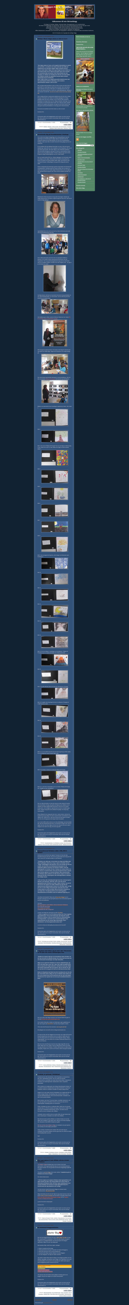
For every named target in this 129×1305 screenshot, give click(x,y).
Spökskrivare (81, 176)
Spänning (65, 128)
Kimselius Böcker (82, 182)
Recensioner (64, 1068)
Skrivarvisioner (67, 1294)
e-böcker (58, 941)
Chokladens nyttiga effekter (65, 1152)
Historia (54, 1065)
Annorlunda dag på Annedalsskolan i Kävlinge (53, 134)
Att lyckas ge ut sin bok (47, 941)
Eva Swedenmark (56, 1292)
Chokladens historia (53, 1152)
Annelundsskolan (49, 843)
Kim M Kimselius (63, 126)
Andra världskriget (47, 1065)
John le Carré (55, 126)
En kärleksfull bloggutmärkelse (48, 1227)
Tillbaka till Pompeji (67, 844)
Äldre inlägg (70, 1299)
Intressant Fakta (81, 165)
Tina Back (69, 1221)
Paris (53, 1066)
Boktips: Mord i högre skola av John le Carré (52, 39)
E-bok (54, 941)
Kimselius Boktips (82, 167)
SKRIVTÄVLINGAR (82, 174)
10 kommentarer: (65, 1288)
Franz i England (64, 1292)
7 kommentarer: (65, 838)
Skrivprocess (63, 944)
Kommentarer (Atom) (48, 1302)
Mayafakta (69, 1154)
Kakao (50, 1154)
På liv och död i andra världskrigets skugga (52, 844)
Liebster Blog (47, 1294)
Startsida (54, 1299)
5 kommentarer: (65, 1060)
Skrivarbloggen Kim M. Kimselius (55, 7)
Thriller (70, 128)
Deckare (50, 126)
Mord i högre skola (58, 128)
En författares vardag (58, 843)
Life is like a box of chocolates (57, 1294)
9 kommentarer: (65, 1148)
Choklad (47, 1152)
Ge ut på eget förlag (43, 1219)
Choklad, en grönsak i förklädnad (49, 1074)
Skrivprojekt (69, 944)
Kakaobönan (55, 1154)
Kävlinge (40, 844)
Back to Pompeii (46, 1218)
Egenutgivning (61, 1218)
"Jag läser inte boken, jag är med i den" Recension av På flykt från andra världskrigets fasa (54, 951)
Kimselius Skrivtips (67, 943)
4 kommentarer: (65, 937)
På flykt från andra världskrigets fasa (63, 1066)
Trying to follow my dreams (65, 1295)
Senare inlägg (38, 1299)
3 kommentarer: (65, 122)
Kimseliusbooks (47, 1066)
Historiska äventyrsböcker (62, 1065)
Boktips (45, 126)
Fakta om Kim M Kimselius (84, 157)
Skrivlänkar (80, 172)
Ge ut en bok (64, 941)
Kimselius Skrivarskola (57, 943)
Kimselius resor (81, 159)
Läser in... (78, 38)
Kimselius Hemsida (80, 185)
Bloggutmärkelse (48, 1292)
